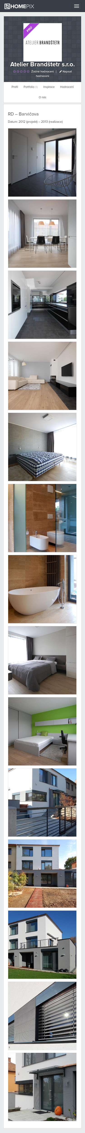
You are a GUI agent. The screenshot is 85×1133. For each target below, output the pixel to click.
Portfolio (31, 87)
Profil (15, 87)
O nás (42, 97)
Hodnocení (67, 87)
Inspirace (49, 87)
